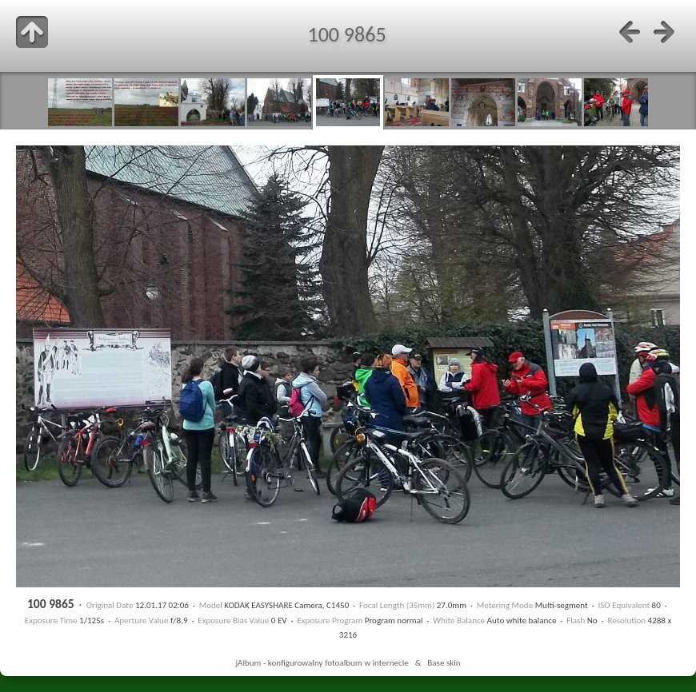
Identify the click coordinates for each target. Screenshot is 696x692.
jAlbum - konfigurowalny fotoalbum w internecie (321, 662)
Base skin (443, 662)
